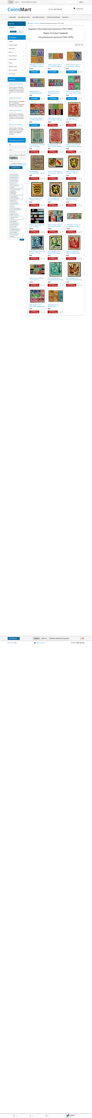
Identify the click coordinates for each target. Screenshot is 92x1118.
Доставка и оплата (39, 17)
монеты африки (13, 232)
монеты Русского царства (14, 218)
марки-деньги (13, 200)
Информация (13, 638)
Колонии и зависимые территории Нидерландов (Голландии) (15, 191)
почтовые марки (14, 203)
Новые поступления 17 (15, 110)
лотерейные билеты (14, 229)
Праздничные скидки (15, 98)
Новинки (11, 41)
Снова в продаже (13, 45)
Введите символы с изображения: (17, 155)
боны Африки (13, 221)
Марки (17, 63)
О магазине (12, 17)
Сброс (20, 31)
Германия (36, 23)
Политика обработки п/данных (29, 2)
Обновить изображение (14, 161)
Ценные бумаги (17, 59)
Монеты (17, 52)
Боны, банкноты (17, 56)
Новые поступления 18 (15, 84)
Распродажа (12, 48)
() (15, 1116)
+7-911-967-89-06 (55, 9)
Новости (17, 2)
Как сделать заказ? (24, 17)
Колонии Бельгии (14, 224)
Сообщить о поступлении (53, 125)
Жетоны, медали (17, 70)
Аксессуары (17, 74)
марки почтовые (14, 214)
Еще (22, 239)
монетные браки (14, 174)
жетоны (12, 206)
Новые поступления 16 (15, 124)
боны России (13, 226)
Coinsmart (11, 642)
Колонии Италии (14, 180)
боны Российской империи (14, 235)
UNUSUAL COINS (13, 66)
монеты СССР (13, 183)
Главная (11, 2)
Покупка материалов (53, 17)
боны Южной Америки (15, 208)
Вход (81, 2)
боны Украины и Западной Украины (14, 197)
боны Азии (12, 211)
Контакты (65, 17)
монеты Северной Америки (14, 186)
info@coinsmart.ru (39, 642)
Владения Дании (14, 177)
